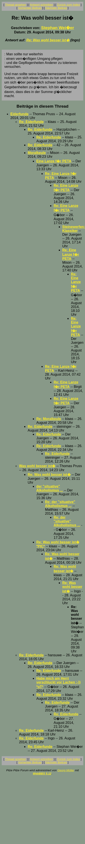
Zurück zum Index (68, 4)
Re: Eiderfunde (31, 122)
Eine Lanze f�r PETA (53, 161)
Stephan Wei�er (57, 27)
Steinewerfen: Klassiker (73, 228)
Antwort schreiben (41, 4)
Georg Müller (66, 770)
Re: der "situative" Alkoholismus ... (60, 504)
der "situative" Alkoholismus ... (49, 488)
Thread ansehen (15, 4)
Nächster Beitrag (56, 7)
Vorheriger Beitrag (29, 7)
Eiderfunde (19, 114)
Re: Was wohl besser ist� (47, 40)
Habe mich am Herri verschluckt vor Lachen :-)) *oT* (58, 683)
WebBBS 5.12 (42, 773)
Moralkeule (37, 153)
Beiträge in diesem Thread (43, 106)
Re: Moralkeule (48, 419)
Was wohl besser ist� (37, 466)
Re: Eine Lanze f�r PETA (70, 254)
